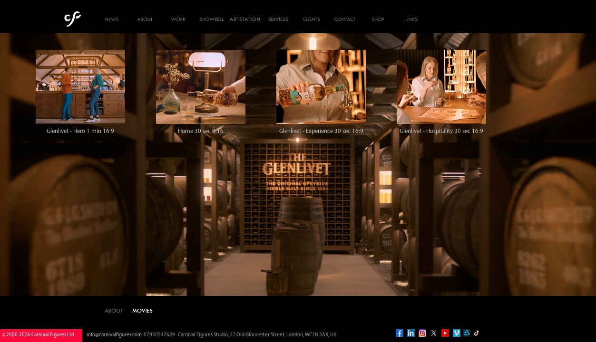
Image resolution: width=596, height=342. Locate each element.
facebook (399, 333)
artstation (466, 333)
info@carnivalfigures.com (114, 335)
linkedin (411, 333)
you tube (445, 333)
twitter (434, 333)
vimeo (456, 333)
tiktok (476, 333)
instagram (422, 333)
